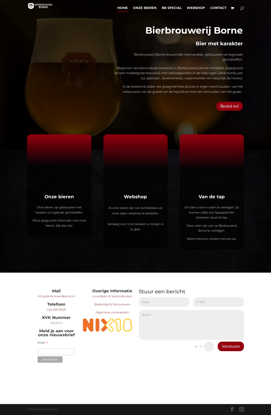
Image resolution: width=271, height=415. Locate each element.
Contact (218, 8)
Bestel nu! (229, 106)
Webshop (196, 8)
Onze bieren (144, 8)
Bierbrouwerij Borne (194, 30)
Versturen (231, 346)
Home (122, 8)
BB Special (172, 8)
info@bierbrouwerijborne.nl (56, 296)
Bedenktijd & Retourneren (112, 304)
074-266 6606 (56, 309)
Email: (43, 343)
